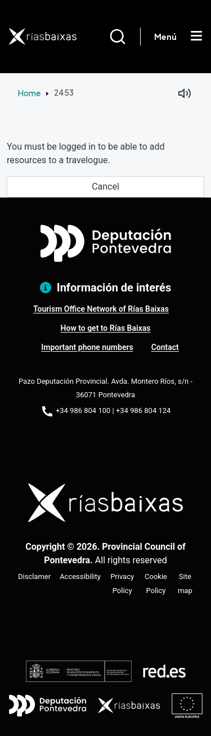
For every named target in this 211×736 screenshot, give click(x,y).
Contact (165, 347)
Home (29, 93)
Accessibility (80, 576)
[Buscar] (125, 37)
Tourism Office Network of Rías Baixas (101, 308)
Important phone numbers (87, 347)
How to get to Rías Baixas (106, 328)
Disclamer (34, 576)
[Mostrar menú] (196, 36)
